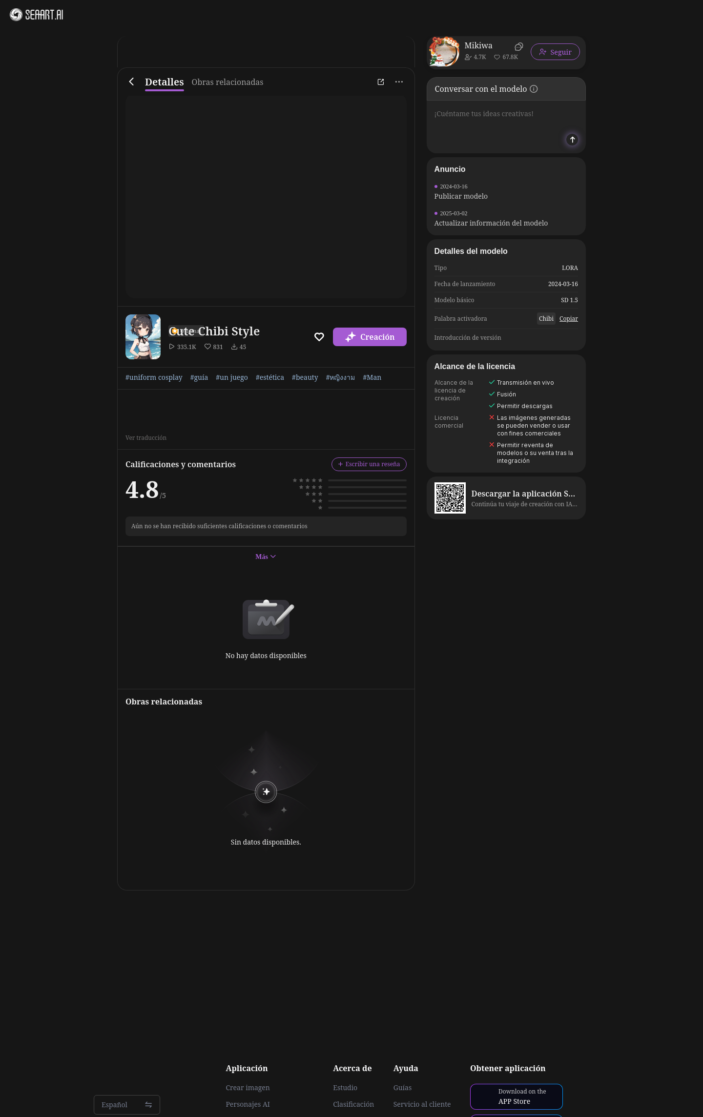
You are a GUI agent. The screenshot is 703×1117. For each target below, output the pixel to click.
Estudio (345, 1088)
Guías (402, 1088)
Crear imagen (247, 1088)
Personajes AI (248, 1104)
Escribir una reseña (369, 464)
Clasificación (353, 1104)
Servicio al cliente (422, 1104)
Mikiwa (479, 45)
